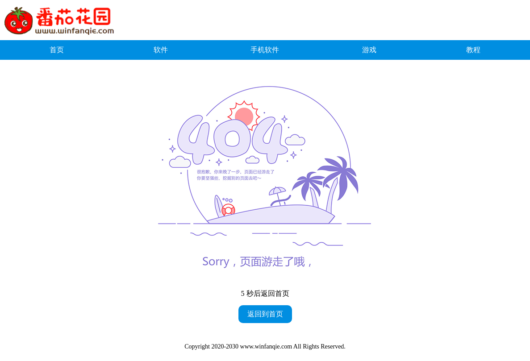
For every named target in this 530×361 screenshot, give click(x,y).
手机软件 (264, 50)
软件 (161, 50)
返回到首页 (265, 314)
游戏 (369, 50)
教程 (473, 50)
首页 (57, 50)
